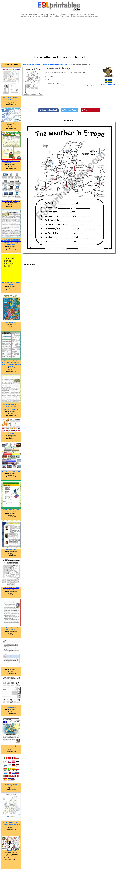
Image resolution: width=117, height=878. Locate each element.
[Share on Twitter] (69, 110)
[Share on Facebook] (48, 110)
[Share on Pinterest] (90, 110)
